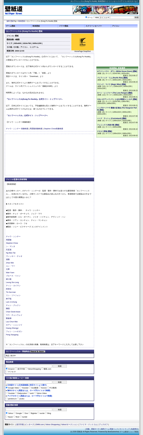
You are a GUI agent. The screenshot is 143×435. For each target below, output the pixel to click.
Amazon (11, 369)
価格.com (47, 369)
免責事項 (134, 429)
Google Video (14, 388)
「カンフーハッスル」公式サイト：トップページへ (27, 115)
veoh (31, 393)
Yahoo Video (41, 393)
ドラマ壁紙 (63, 26)
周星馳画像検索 (36, 129)
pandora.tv (12, 399)
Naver (10, 417)
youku (21, 399)
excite (42, 413)
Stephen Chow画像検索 (53, 129)
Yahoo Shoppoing (52, 424)
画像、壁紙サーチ (93, 429)
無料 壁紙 (10, 21)
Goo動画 (35, 388)
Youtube (25, 388)
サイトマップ (125, 429)
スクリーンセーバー (94, 26)
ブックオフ (103, 424)
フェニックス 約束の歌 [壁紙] (108, 125)
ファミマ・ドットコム (88, 424)
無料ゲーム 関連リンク (109, 429)
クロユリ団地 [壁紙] (104, 131)
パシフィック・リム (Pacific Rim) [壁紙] (112, 78)
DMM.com (40, 424)
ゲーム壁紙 (10, 26)
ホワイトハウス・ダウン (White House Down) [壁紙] (117, 71)
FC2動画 (53, 388)
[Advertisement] (29, 154)
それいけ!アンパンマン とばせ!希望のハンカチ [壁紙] (117, 99)
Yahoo (11, 413)
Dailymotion (22, 393)
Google (19, 413)
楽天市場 (21, 369)
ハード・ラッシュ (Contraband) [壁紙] (111, 118)
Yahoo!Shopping (34, 369)
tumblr (24, 417)
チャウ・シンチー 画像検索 (17, 129)
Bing (49, 413)
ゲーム (90, 17)
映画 (97, 17)
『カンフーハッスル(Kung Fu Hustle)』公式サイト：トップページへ (34, 99)
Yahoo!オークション (69, 424)
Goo (26, 413)
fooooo (44, 388)
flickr (17, 417)
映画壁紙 (21, 21)
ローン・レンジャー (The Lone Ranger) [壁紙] (114, 93)
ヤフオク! (12, 372)
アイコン (115, 26)
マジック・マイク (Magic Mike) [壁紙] (111, 84)
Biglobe (34, 413)
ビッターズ (29, 424)
